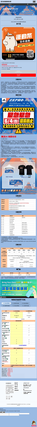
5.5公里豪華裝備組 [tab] (25, 305)
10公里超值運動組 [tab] (25, 303)
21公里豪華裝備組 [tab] (15, 303)
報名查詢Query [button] (18, 75)
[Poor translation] (3, 412)
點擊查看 (8, 372)
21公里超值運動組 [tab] (6, 303)
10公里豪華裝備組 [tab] (6, 305)
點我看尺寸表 (10, 368)
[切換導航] (34, 2)
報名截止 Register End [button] (18, 72)
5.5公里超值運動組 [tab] (15, 305)
